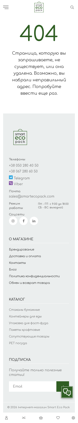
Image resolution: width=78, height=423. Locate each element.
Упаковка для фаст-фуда (28, 323)
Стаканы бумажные (24, 309)
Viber (16, 183)
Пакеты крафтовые (24, 329)
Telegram (19, 177)
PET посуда (18, 343)
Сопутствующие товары (29, 336)
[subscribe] (32, 386)
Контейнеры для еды (25, 316)
